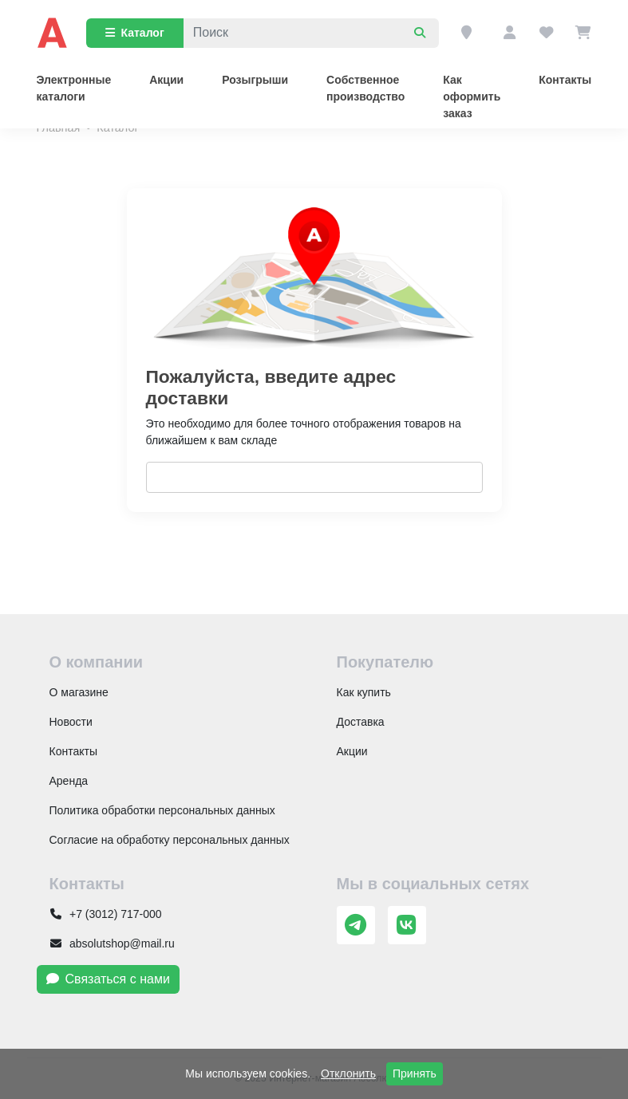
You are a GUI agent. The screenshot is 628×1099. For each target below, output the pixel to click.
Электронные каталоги (74, 88)
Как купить (364, 692)
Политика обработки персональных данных (162, 810)
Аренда (69, 780)
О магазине (79, 692)
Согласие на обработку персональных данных (169, 839)
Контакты (565, 79)
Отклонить (348, 1073)
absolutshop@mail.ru (112, 943)
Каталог (134, 32)
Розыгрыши (255, 79)
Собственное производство (365, 88)
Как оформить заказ (471, 96)
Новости (71, 721)
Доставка (361, 721)
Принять (414, 1073)
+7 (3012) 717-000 (105, 914)
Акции (166, 79)
